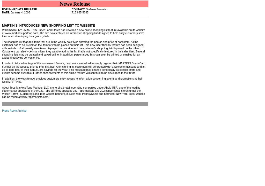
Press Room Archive (14, 110)
